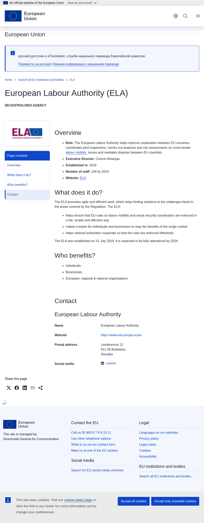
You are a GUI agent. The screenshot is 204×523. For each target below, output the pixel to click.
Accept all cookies (133, 501)
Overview (14, 165)
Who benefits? (17, 184)
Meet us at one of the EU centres (94, 450)
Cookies (145, 450)
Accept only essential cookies (175, 501)
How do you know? (82, 2)
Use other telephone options (91, 438)
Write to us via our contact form (93, 444)
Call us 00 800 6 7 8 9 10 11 (91, 432)
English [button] (175, 16)
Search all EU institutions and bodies (41, 79)
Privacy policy (149, 438)
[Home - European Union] (25, 16)
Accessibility (148, 456)
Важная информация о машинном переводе (86, 64)
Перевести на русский (34, 64)
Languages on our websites (158, 432)
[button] (9, 388)
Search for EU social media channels (97, 470)
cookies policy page (78, 500)
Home (8, 79)
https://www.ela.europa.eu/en (121, 335)
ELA (83, 178)
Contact (12, 194)
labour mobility (76, 152)
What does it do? (19, 175)
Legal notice (147, 444)
